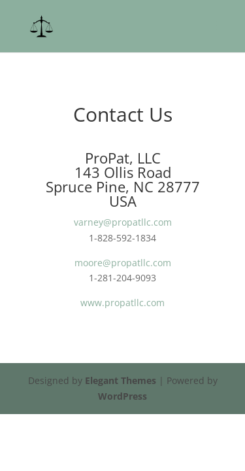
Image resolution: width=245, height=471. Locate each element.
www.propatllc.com (122, 302)
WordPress (122, 396)
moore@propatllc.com (122, 262)
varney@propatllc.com (123, 222)
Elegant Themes (120, 380)
